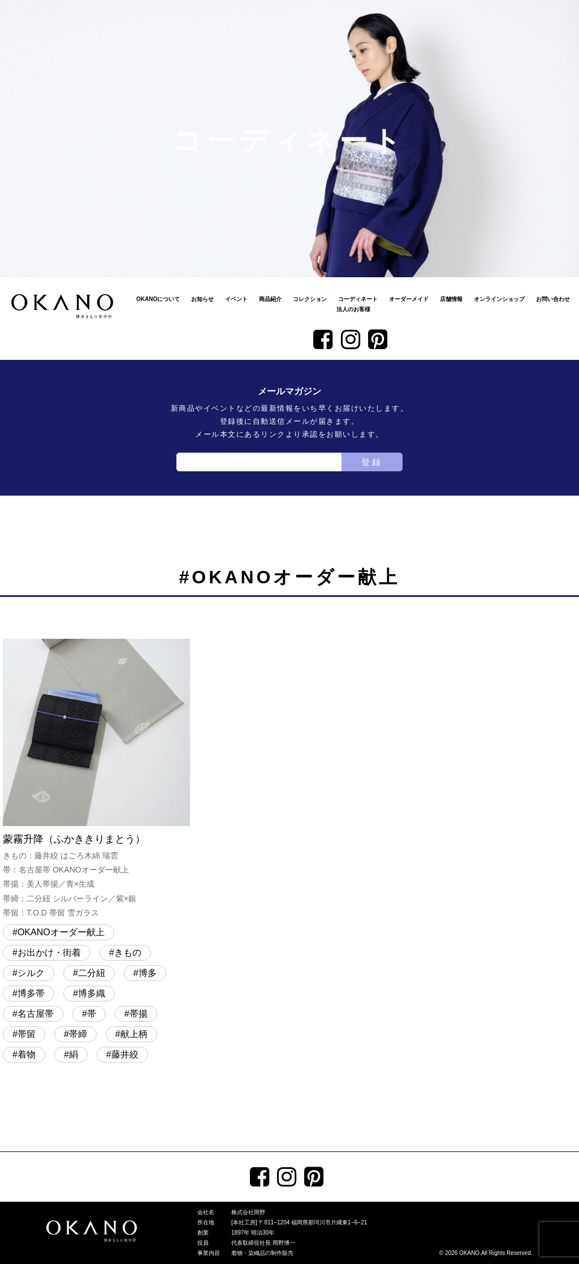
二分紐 (91, 973)
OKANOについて (158, 299)
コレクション (310, 299)
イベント (236, 299)
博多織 (91, 993)
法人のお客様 (353, 309)
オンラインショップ (499, 299)
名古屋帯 (36, 1013)
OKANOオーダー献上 (61, 932)
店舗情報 (451, 299)
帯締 (78, 1034)
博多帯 (31, 993)
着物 (27, 1054)
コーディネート (358, 299)
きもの (127, 952)
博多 (148, 973)
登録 (372, 462)
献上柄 (134, 1034)
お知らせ (202, 299)
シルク (31, 973)
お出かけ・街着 (49, 952)
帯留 (27, 1034)
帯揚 (138, 1013)
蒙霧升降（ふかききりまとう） (96, 779)
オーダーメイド (409, 299)
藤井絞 (125, 1054)
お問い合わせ (553, 299)
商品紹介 (270, 299)
